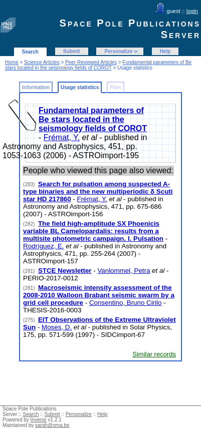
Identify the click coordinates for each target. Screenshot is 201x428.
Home (12, 62)
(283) (29, 184)
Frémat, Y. (62, 137)
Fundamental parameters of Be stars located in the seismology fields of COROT (98, 65)
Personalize (118, 51)
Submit (71, 51)
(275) (29, 320)
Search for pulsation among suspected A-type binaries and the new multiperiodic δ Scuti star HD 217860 (97, 191)
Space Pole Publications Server (130, 29)
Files (115, 87)
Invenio (39, 419)
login (192, 11)
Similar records (154, 354)
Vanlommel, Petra (123, 270)
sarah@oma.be (52, 425)
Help (165, 51)
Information (36, 87)
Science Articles (42, 62)
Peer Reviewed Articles (91, 62)
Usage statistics (80, 87)
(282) (29, 224)
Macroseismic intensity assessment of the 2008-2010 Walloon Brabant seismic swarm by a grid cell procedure (98, 295)
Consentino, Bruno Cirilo (125, 302)
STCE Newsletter (65, 270)
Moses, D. (57, 327)
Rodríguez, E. (43, 246)
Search (30, 52)
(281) (29, 271)
